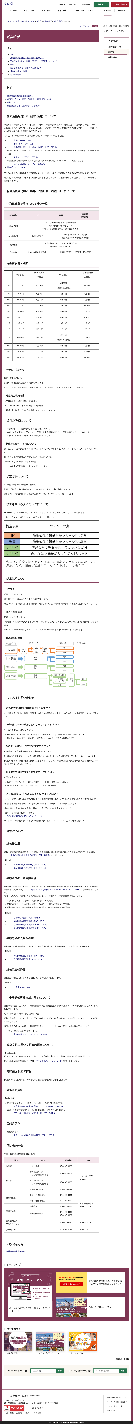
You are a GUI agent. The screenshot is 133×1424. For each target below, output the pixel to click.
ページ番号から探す (81, 1371)
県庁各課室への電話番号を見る (17, 1413)
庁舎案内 (37, 1413)
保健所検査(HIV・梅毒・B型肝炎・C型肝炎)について (29, 99)
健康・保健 (30, 21)
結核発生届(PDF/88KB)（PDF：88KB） (30, 864)
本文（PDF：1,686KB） (24, 144)
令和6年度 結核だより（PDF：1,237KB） (31, 1034)
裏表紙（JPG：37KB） (17, 167)
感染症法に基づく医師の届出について (26, 68)
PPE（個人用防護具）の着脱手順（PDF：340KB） (35, 1113)
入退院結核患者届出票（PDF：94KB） (30, 956)
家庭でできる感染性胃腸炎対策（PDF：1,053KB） (35, 1135)
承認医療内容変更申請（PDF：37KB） (30, 921)
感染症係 (111, 52)
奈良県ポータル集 (122, 1359)
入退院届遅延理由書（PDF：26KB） (29, 959)
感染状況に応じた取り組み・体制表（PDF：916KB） (36, 147)
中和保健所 (47, 21)
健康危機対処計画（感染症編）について (27, 58)
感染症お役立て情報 (18, 71)
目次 (12, 54)
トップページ (9, 21)
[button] (60, 4)
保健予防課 (58, 21)
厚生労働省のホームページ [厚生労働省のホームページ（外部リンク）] (47, 1061)
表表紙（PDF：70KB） (23, 140)
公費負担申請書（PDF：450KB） (28, 918)
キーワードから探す (18, 1371)
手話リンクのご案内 (35, 1408)
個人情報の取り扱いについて (118, 1397)
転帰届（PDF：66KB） (23, 987)
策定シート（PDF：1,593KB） (26, 157)
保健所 (38, 21)
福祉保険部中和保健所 (16, 1251)
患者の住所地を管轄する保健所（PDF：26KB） (31, 855)
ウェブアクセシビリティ (116, 1406)
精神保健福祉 (113, 57)
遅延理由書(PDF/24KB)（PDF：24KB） (30, 868)
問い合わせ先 (15, 75)
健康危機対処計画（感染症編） (20, 96)
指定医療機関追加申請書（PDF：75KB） (31, 928)
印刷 (95, 26)
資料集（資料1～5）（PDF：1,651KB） (30, 164)
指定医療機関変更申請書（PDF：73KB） (31, 925)
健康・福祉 (20, 21)
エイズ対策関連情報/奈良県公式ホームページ (23, 816)
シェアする (84, 26)
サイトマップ (112, 1410)
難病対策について (114, 47)
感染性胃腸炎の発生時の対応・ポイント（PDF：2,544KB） (39, 1106)
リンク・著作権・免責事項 (117, 1402)
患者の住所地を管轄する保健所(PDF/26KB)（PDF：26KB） (56, 890)
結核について (15, 64)
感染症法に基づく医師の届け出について (24, 106)
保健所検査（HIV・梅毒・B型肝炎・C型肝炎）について (33, 61)
